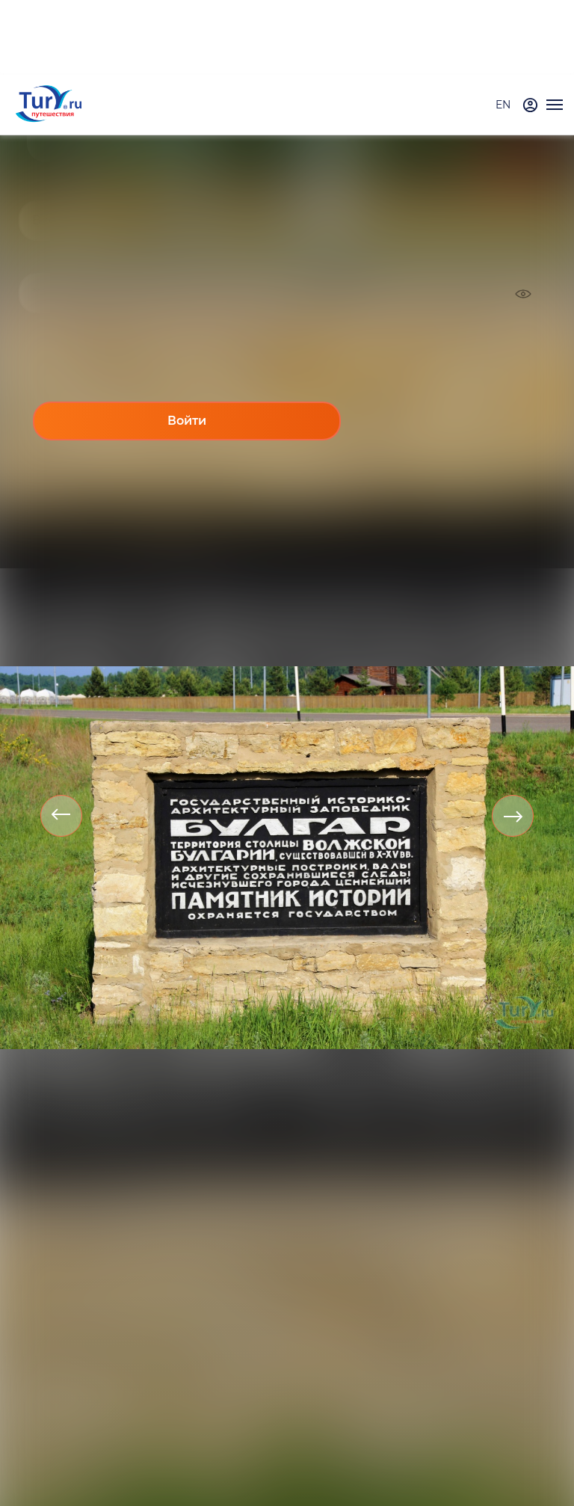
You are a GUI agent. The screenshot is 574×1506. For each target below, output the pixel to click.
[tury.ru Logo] (48, 105)
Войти (186, 421)
